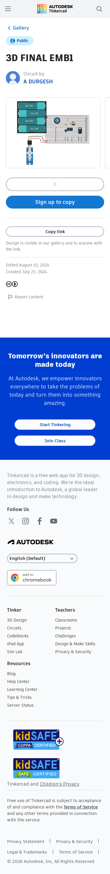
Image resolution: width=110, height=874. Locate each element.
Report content (24, 297)
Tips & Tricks (19, 697)
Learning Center (22, 689)
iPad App (15, 644)
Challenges (65, 636)
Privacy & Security (73, 652)
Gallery (17, 28)
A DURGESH (38, 81)
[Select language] (42, 558)
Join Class (55, 441)
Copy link (55, 231)
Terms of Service (81, 807)
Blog (11, 674)
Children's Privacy (59, 784)
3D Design (17, 620)
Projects (63, 628)
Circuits (14, 628)
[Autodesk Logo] (30, 542)
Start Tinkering (55, 424)
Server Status (20, 705)
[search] (99, 8)
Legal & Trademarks (27, 852)
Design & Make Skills (75, 644)
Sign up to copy (55, 202)
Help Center (18, 681)
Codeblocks (17, 636)
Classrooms (66, 620)
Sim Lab (14, 652)
